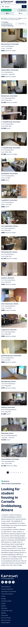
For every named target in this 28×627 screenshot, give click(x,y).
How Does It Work (6, 601)
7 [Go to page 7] (20, 472)
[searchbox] (13, 6)
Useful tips (4, 608)
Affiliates (3, 613)
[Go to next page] (22, 472)
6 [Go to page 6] (18, 472)
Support (3, 606)
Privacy (3, 596)
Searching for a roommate (8, 591)
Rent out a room (5, 620)
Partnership (4, 615)
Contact (3, 603)
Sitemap (3, 598)
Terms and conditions (7, 594)
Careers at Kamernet (7, 589)
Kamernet (5, 481)
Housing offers (21, 2)
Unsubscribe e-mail (6, 610)
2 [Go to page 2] (9, 472)
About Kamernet (5, 586)
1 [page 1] (7, 472)
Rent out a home (6, 618)
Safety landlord (5, 622)
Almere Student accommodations (11, 483)
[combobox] (10, 7)
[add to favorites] (25, 31)
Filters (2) (22, 10)
